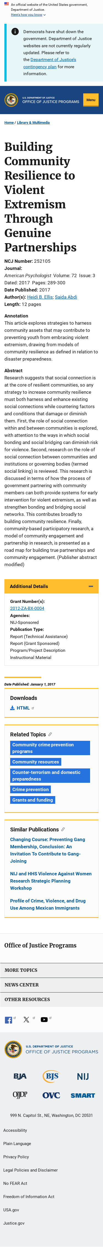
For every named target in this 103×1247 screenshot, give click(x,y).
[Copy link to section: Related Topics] (49, 734)
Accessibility (15, 1130)
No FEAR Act (15, 1183)
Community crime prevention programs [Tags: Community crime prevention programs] (43, 748)
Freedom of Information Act (28, 1196)
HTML (26, 708)
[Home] (51, 100)
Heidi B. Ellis (40, 297)
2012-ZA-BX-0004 (27, 608)
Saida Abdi (66, 297)
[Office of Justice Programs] (11, 100)
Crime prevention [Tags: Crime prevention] (30, 789)
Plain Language (17, 1143)
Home (9, 122)
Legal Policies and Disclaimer (30, 1170)
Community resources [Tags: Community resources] (35, 762)
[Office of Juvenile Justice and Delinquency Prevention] (20, 1096)
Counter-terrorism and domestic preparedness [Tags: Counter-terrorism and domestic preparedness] (46, 776)
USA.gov (11, 1209)
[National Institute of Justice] (82, 1074)
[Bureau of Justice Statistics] (51, 1080)
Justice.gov (13, 1223)
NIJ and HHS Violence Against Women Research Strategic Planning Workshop (51, 881)
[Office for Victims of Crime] (51, 1095)
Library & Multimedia (33, 122)
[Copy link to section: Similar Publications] (62, 829)
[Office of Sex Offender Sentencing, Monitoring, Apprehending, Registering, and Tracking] (83, 1094)
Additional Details (29, 586)
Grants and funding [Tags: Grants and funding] (32, 800)
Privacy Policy (16, 1156)
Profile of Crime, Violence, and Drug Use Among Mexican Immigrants (48, 904)
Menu (91, 100)
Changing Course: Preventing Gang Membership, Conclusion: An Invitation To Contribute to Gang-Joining (47, 850)
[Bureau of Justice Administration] (20, 1074)
